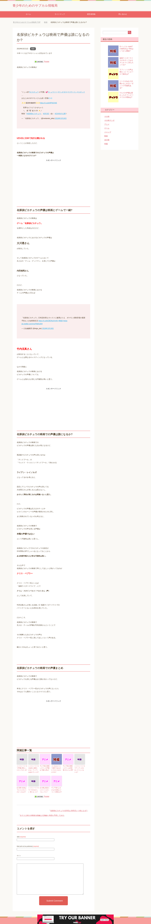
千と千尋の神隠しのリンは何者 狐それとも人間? (68, 768)
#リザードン (72, 92)
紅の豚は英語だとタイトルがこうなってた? (45, 789)
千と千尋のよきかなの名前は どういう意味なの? (56, 789)
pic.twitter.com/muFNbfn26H (32, 324)
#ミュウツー (52, 92)
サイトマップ (60, 15)
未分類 (106, 140)
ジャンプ (107, 133)
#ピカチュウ (34, 92)
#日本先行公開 (60, 114)
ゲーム (106, 129)
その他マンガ (109, 121)
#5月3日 (46, 114)
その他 (106, 117)
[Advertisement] (53, 177)
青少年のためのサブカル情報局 (39, 5)
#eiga (65, 321)
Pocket (46, 62)
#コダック (81, 92)
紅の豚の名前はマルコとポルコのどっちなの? (22, 789)
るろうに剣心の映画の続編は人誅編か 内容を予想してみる (42, 815)
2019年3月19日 (60, 119)
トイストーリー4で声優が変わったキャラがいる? (22, 768)
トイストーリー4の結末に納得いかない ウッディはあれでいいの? (33, 769)
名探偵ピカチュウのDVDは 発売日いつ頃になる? (68, 810)
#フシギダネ (62, 92)
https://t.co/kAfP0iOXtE (48, 103)
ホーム (28, 15)
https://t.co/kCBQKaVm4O (48, 321)
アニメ (106, 125)
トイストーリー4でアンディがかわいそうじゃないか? (79, 769)
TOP (26, 23)
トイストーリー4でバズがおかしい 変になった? (33, 789)
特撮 (106, 144)
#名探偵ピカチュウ (34, 114)
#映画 (60, 321)
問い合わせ (122, 15)
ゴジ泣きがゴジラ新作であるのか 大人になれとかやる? (56, 769)
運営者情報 (91, 15)
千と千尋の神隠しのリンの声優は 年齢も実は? (45, 768)
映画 (32, 49)
